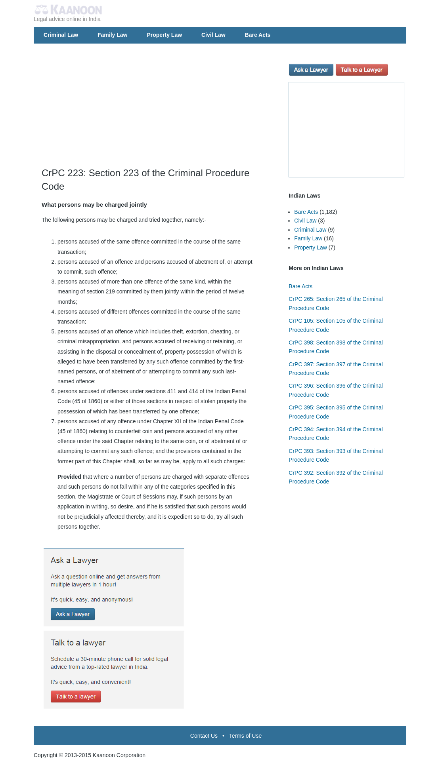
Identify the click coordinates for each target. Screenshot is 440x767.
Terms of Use (245, 736)
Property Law (164, 35)
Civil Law (213, 35)
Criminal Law (61, 35)
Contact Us (204, 736)
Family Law (112, 35)
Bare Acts (258, 35)
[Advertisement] (159, 110)
